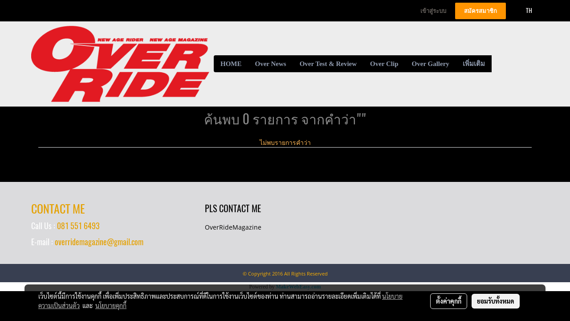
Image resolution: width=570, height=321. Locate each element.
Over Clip (384, 63)
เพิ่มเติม (474, 63)
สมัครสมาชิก (480, 11)
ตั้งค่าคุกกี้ (448, 301)
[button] (499, 63)
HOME (231, 63)
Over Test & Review (328, 63)
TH (524, 10)
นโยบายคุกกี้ (110, 305)
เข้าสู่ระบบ (433, 11)
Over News (270, 63)
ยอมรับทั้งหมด (495, 301)
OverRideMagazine (233, 227)
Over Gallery (430, 63)
